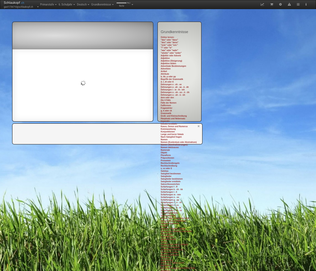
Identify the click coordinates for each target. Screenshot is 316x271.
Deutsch (98, 4)
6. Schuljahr (76, 4)
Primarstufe (51, 4)
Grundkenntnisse (124, 4)
